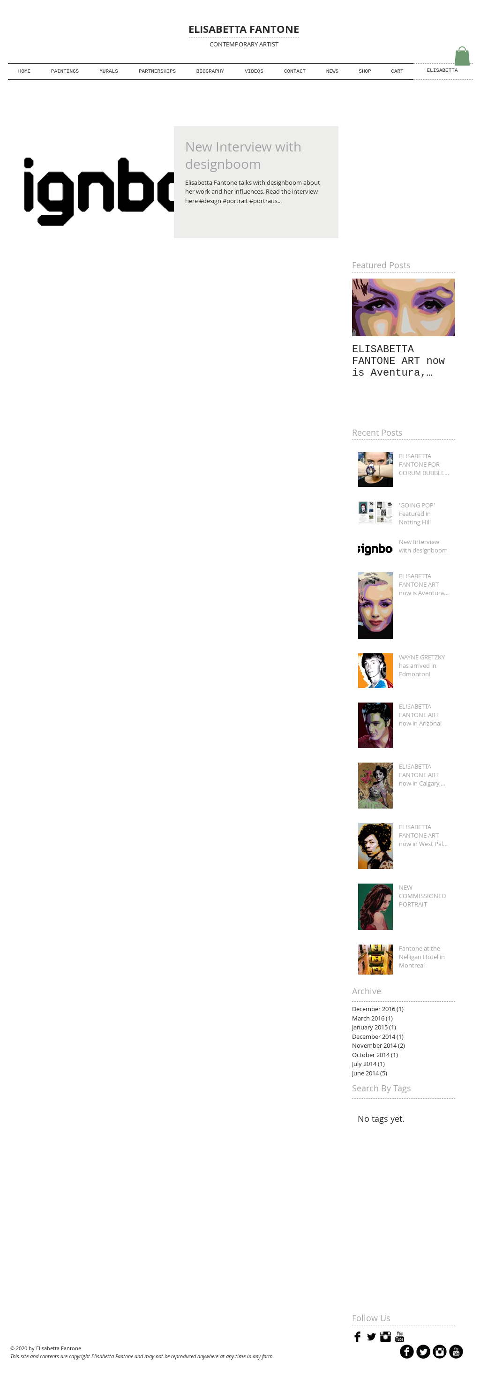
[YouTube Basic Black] (399, 1336)
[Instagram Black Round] (440, 1352)
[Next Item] (440, 307)
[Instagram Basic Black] (385, 1336)
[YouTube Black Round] (456, 1352)
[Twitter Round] (423, 1352)
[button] (157, 71)
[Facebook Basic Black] (357, 1336)
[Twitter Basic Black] (371, 1336)
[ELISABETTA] (442, 71)
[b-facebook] (407, 1352)
